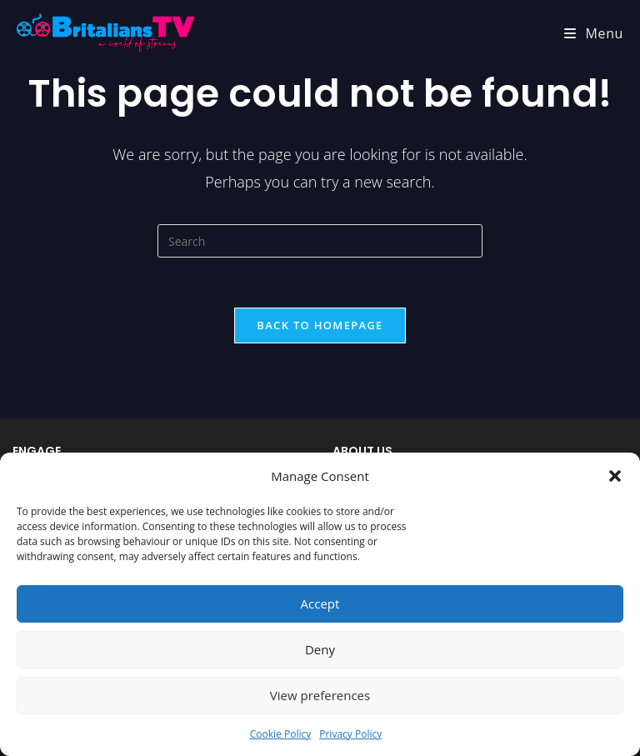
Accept (320, 603)
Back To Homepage (319, 325)
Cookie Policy (280, 734)
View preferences (320, 695)
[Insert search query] (320, 241)
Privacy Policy (350, 734)
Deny (320, 649)
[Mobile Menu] (593, 33)
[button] (615, 476)
